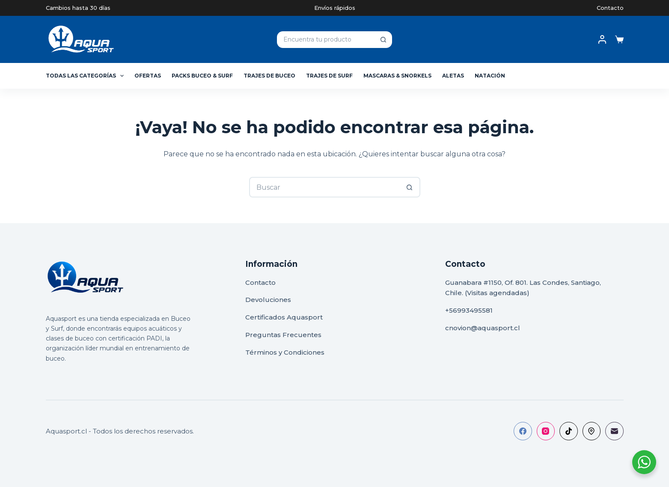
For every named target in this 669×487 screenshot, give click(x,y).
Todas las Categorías (86, 76)
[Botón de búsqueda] (384, 39)
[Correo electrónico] (614, 431)
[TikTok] (568, 431)
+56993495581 (469, 310)
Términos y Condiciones (284, 352)
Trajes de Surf (329, 75)
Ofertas (147, 75)
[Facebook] (523, 431)
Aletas (453, 75)
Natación (490, 75)
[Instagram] (546, 431)
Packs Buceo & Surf (202, 75)
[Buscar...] (325, 39)
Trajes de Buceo (269, 75)
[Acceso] (602, 39)
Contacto (610, 7)
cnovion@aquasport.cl (482, 328)
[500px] (592, 431)
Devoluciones (268, 300)
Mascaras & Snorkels (397, 75)
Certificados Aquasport (284, 317)
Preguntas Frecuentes (283, 335)
